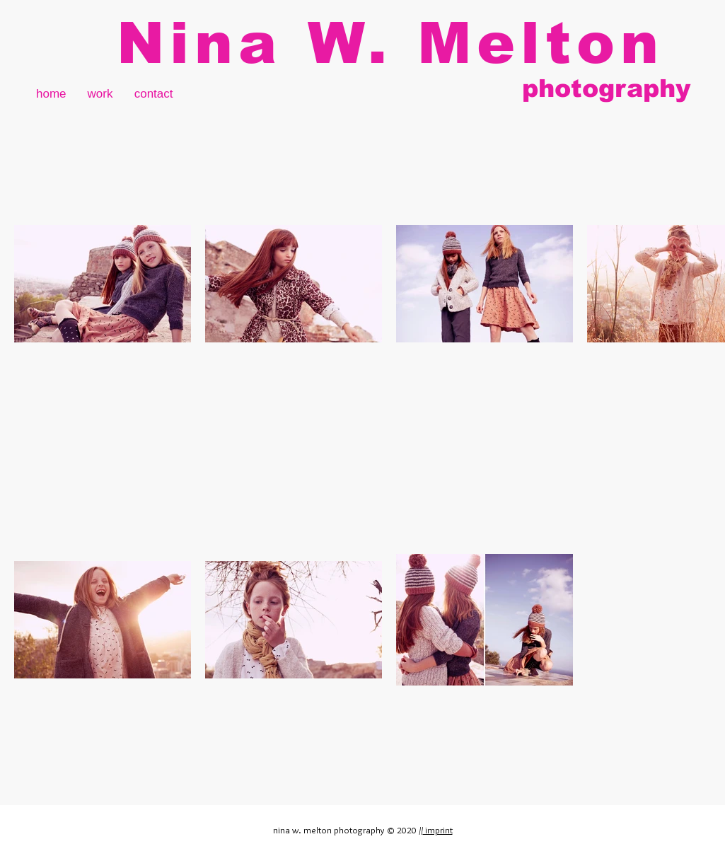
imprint (438, 829)
